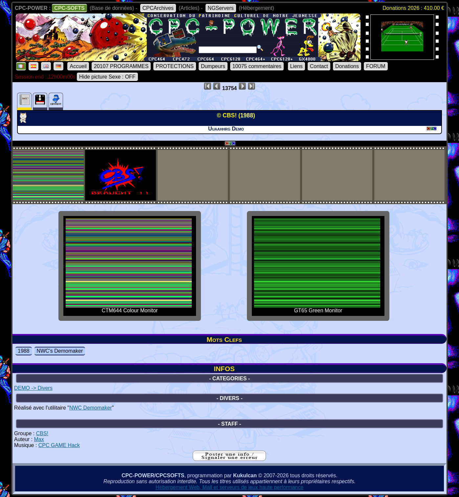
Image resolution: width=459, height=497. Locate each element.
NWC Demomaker (90, 408)
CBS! (42, 433)
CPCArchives (158, 8)
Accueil (78, 66)
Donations (347, 66)
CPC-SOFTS (69, 8)
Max (39, 439)
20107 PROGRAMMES (121, 66)
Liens (296, 66)
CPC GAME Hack (59, 445)
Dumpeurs (213, 66)
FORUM (375, 66)
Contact (319, 66)
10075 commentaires (256, 66)
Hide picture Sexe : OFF (107, 77)
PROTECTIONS (175, 66)
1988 (24, 351)
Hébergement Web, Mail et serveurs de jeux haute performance (230, 487)
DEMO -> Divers (33, 388)
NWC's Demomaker (60, 351)
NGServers (221, 8)
